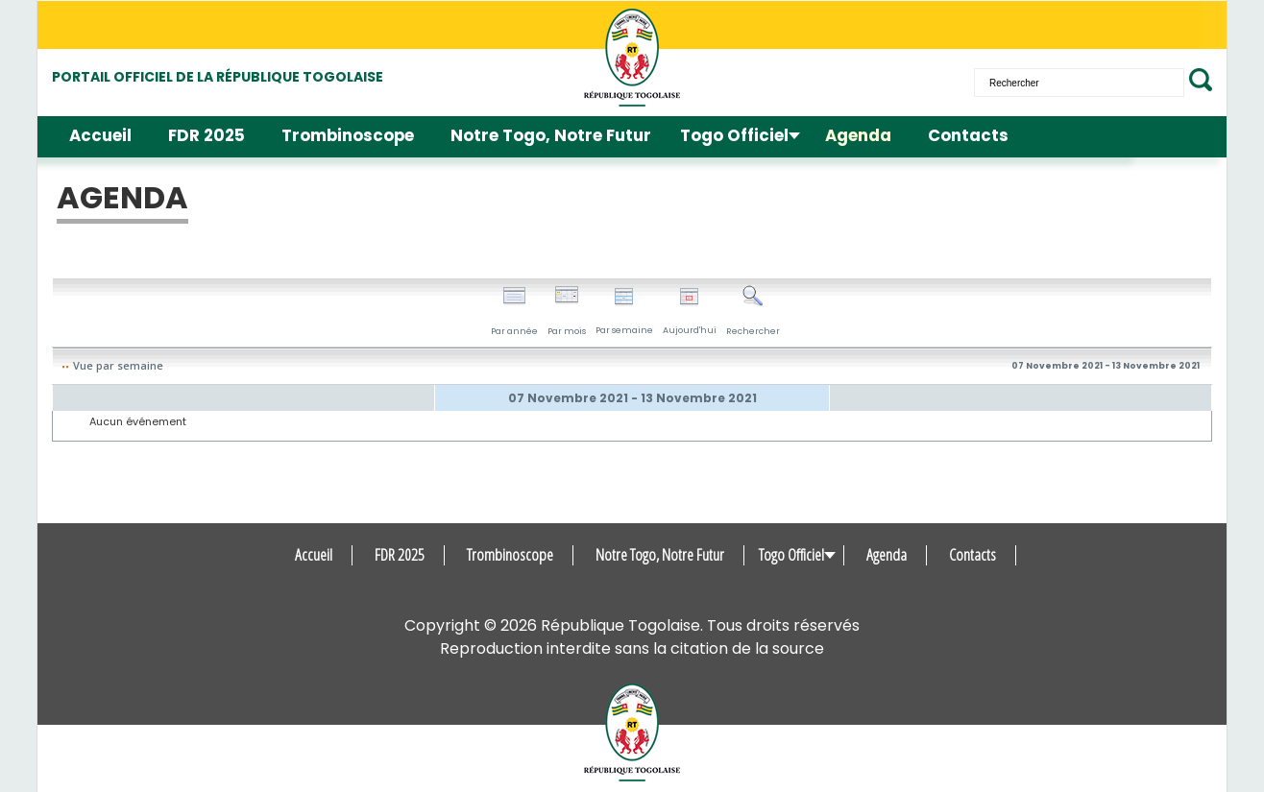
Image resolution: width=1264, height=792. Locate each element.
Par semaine (624, 311)
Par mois (566, 311)
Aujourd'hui (690, 311)
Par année (514, 311)
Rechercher (753, 311)
